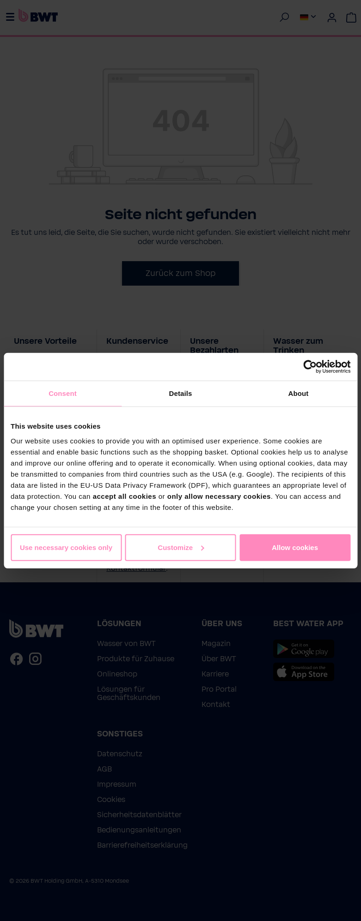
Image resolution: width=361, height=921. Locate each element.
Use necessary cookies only (66, 547)
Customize (181, 547)
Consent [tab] (63, 393)
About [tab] (298, 393)
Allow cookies (295, 547)
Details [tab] (180, 393)
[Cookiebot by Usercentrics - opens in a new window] (309, 367)
